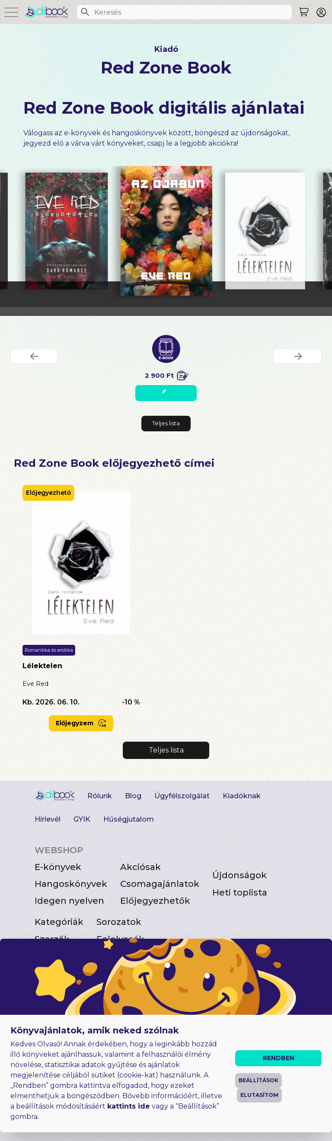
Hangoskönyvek (71, 884)
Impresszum (57, 1081)
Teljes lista (166, 423)
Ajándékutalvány (134, 956)
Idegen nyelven (69, 901)
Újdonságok (239, 875)
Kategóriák (59, 922)
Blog (133, 796)
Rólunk (99, 796)
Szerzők (52, 939)
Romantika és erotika (49, 650)
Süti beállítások (62, 1125)
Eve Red (35, 684)
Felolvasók (120, 939)
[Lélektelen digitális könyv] (265, 230)
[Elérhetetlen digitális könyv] (66, 230)
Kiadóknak (242, 796)
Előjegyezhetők (155, 901)
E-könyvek (58, 867)
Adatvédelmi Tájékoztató (80, 1110)
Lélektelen (42, 666)
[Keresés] (85, 12)
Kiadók (50, 956)
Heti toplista (239, 892)
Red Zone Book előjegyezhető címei (114, 463)
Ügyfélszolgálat (182, 796)
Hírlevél (48, 819)
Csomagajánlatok (159, 884)
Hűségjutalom (128, 819)
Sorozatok (118, 922)
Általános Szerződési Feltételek (91, 1096)
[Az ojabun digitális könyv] (166, 231)
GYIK (81, 819)
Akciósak (140, 867)
